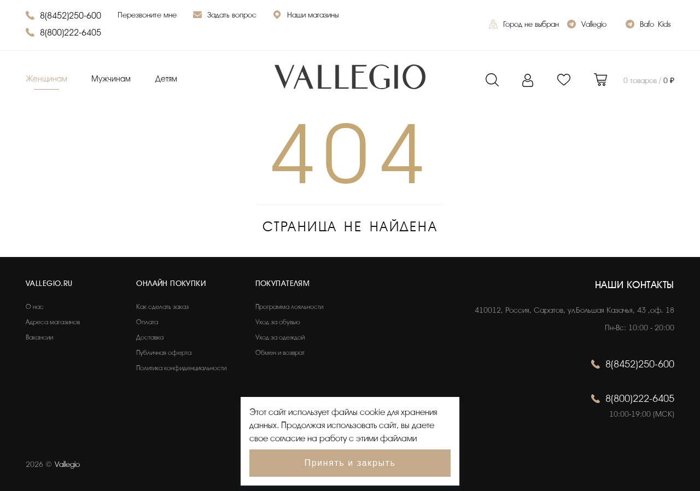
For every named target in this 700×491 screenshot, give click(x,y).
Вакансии (39, 337)
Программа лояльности (289, 307)
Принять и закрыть (350, 462)
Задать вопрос (224, 16)
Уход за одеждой (280, 337)
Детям (166, 79)
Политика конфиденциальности (181, 368)
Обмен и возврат (280, 352)
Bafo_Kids (648, 25)
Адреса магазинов (53, 322)
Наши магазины (306, 16)
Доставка (150, 337)
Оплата (147, 322)
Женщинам (46, 79)
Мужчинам (111, 79)
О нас (35, 307)
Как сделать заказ (162, 307)
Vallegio (586, 25)
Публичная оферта (163, 352)
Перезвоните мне (147, 15)
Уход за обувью (277, 322)
